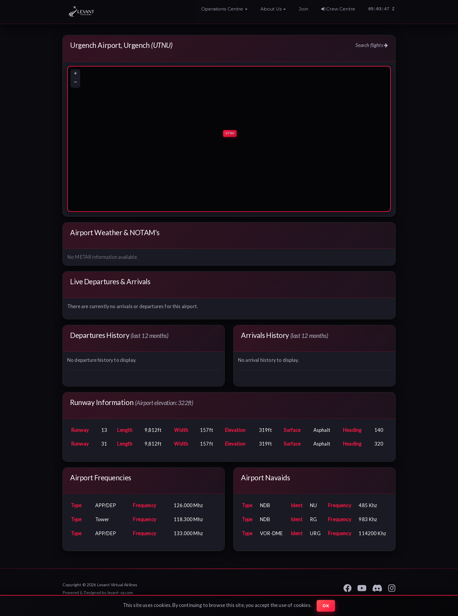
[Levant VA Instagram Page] (391, 587)
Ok (325, 605)
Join (303, 9)
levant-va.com (120, 592)
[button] (224, 10)
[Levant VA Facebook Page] (348, 587)
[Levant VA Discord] (377, 587)
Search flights (371, 45)
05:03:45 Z (381, 9)
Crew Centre (338, 9)
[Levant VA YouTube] (362, 587)
